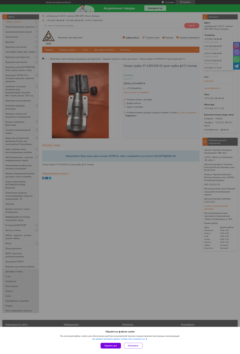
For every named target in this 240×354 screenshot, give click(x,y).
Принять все (111, 346)
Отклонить (133, 346)
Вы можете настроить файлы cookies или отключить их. (118, 339)
